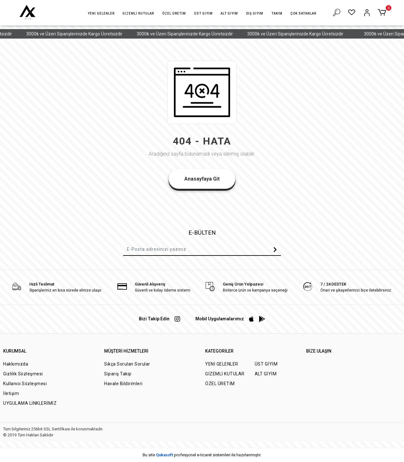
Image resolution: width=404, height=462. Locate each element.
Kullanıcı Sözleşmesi (25, 383)
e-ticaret (204, 455)
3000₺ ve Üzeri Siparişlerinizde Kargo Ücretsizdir (79, 33)
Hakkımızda (15, 364)
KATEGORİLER (219, 351)
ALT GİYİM (266, 373)
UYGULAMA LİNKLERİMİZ (29, 403)
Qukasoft (164, 455)
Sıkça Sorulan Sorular (127, 364)
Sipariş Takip (118, 373)
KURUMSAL (14, 351)
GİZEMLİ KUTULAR (225, 373)
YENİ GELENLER (221, 364)
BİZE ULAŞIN (318, 351)
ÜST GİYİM (266, 364)
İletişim (11, 393)
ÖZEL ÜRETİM (220, 383)
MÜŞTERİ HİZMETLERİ (126, 351)
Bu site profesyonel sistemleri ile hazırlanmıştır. (202, 455)
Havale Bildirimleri (123, 383)
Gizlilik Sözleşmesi (23, 373)
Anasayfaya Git (202, 179)
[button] (101, 13)
